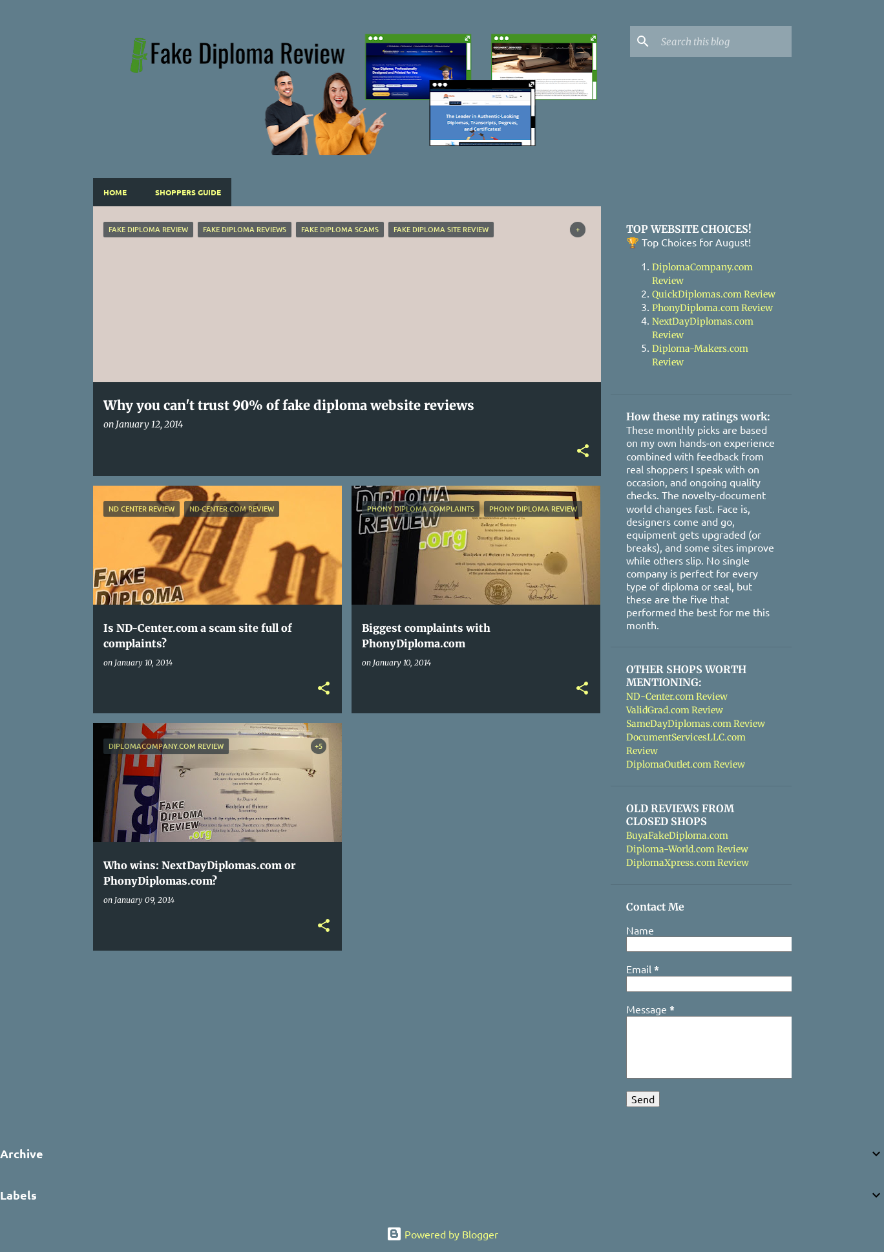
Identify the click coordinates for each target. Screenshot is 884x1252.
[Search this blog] (724, 41)
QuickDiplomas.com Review (713, 294)
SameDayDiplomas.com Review (695, 723)
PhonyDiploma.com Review (712, 308)
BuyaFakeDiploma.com (677, 835)
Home (115, 192)
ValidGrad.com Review (674, 710)
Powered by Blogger (442, 1233)
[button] (583, 451)
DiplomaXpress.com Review (687, 863)
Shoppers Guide (188, 192)
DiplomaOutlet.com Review (685, 764)
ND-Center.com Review (677, 696)
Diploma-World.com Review (687, 849)
